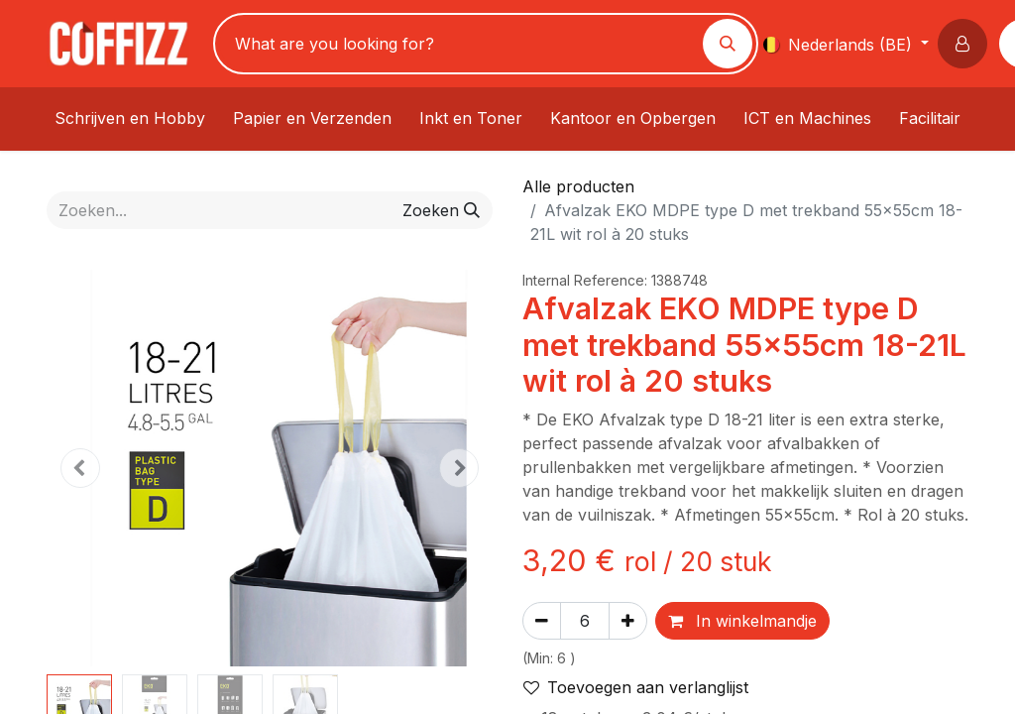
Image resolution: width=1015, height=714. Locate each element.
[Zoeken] (727, 43)
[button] (966, 43)
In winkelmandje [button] (742, 621)
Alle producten (578, 186)
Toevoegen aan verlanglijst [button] (635, 687)
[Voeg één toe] (628, 621)
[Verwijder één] (541, 621)
